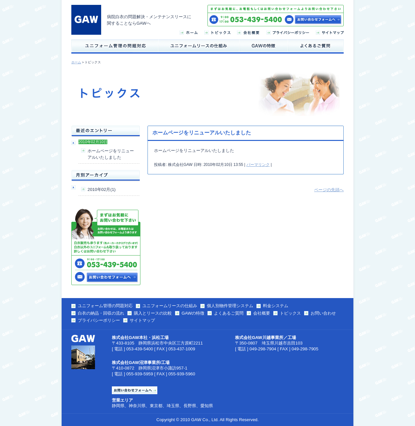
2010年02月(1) (101, 189)
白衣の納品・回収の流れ (101, 313)
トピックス (290, 313)
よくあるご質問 (228, 313)
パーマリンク (258, 164)
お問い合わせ (323, 313)
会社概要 (261, 313)
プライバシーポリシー (99, 320)
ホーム (76, 62)
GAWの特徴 (193, 313)
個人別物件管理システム (230, 305)
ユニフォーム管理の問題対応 (105, 305)
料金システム (275, 305)
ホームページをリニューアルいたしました (111, 154)
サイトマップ (142, 320)
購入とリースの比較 (153, 313)
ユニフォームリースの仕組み (169, 305)
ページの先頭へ (329, 189)
